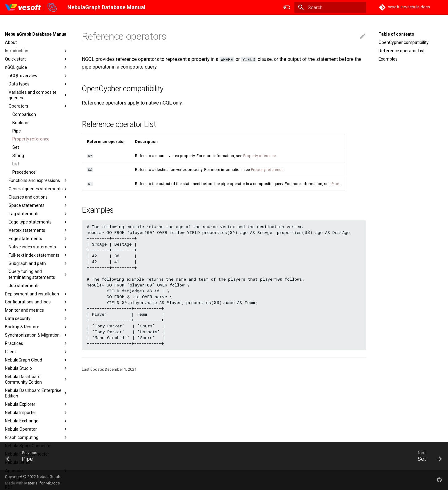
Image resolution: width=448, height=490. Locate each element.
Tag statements (38, 213)
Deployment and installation (36, 294)
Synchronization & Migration (36, 335)
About (11, 42)
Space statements (38, 205)
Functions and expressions (38, 180)
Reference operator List (402, 50)
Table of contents (396, 34)
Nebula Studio (36, 368)
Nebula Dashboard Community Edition (36, 379)
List (15, 163)
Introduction (36, 50)
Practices (36, 343)
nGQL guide (36, 67)
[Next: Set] (427, 456)
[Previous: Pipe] (22, 456)
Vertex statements (38, 230)
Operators (38, 106)
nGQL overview (38, 75)
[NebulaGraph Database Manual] (31, 7)
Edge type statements (38, 222)
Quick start (36, 59)
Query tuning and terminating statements (38, 274)
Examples (388, 59)
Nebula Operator (36, 429)
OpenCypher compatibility (404, 42)
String (18, 155)
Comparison (24, 114)
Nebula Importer (36, 412)
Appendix (36, 470)
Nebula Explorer (36, 404)
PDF (9, 487)
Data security (36, 318)
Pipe (16, 130)
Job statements (24, 285)
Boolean (20, 122)
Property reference (31, 138)
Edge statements (38, 238)
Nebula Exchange (36, 421)
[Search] (330, 7)
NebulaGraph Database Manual (36, 34)
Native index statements (38, 247)
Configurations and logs (36, 302)
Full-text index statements (38, 255)
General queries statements (38, 189)
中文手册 (13, 478)
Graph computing (36, 437)
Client (36, 351)
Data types (38, 84)
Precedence (24, 172)
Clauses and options (38, 197)
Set (15, 147)
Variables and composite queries (38, 95)
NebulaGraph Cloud (36, 360)
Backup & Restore (36, 327)
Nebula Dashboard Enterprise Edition (36, 393)
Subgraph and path (38, 263)
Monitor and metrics (36, 310)
